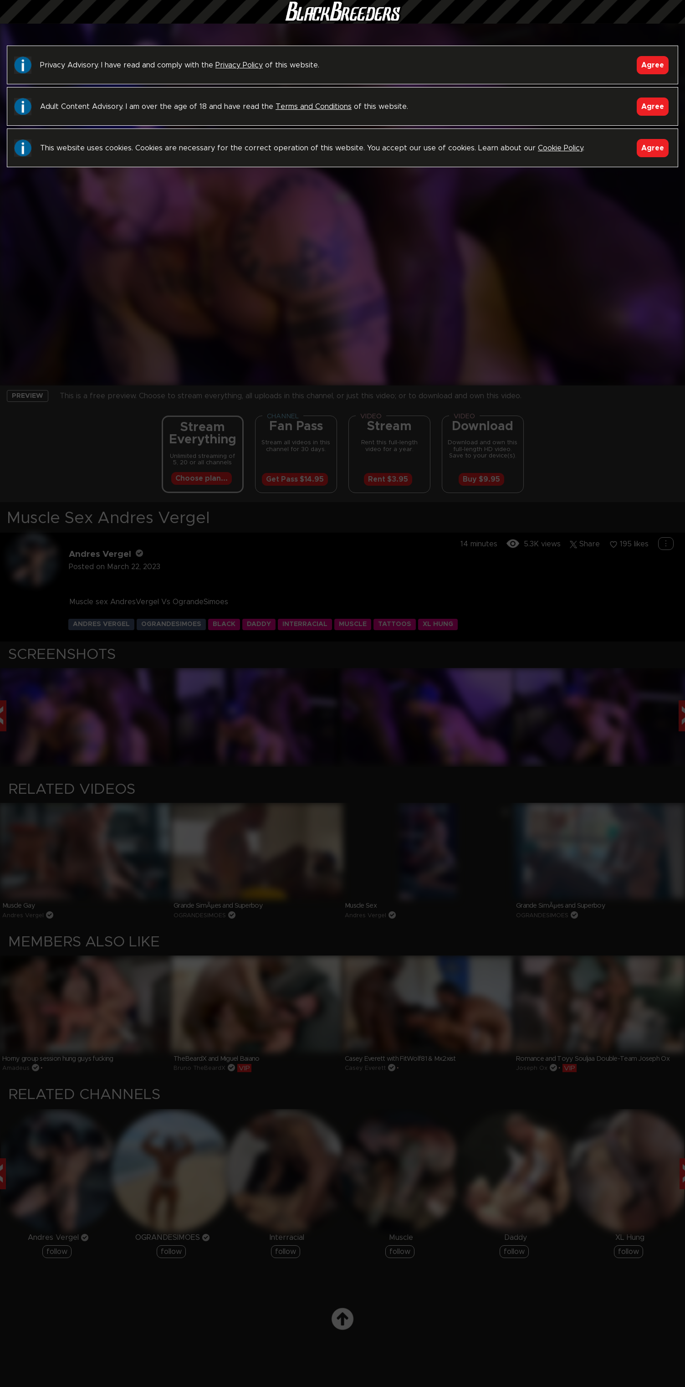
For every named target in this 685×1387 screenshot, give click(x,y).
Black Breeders (342, 20)
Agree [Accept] (652, 65)
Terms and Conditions (314, 106)
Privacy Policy (239, 65)
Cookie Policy (560, 148)
